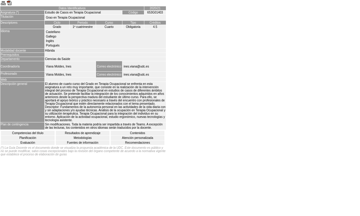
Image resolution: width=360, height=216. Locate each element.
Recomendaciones (137, 142)
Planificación (27, 138)
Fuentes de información (82, 142)
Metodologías (83, 138)
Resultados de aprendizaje (82, 133)
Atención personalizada (137, 138)
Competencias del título (28, 133)
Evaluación (27, 142)
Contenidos (137, 133)
